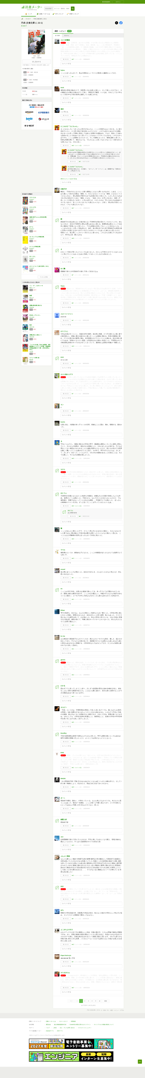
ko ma (63, 636)
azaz (62, 357)
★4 (80, 516)
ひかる (63, 686)
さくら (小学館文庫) (34, 246)
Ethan (63, 610)
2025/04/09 (87, 808)
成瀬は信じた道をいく (35, 335)
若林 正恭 (31, 327)
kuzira (63, 422)
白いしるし (32, 256)
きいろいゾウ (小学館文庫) (36, 236)
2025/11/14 (87, 346)
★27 (73, 59)
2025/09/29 (87, 506)
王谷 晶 (31, 351)
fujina (63, 70)
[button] (72, 9)
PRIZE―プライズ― (34, 315)
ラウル (63, 550)
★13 (73, 506)
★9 (73, 303)
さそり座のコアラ (67, 374)
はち (62, 910)
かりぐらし (64, 331)
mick (62, 87)
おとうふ (64, 493)
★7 (73, 98)
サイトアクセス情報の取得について (104, 1024)
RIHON (63, 778)
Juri (62, 837)
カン (62, 404)
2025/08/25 (87, 558)
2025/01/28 (87, 875)
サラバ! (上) (32, 197)
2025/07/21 (87, 599)
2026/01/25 (87, 145)
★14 (73, 625)
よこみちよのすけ (67, 929)
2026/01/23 (87, 208)
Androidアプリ (50, 1031)
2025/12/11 (86, 275)
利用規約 (73, 1021)
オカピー (64, 707)
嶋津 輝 (31, 359)
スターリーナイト (67, 314)
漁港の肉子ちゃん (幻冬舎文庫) (38, 217)
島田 (62, 109)
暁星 (30, 295)
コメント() (78, 59)
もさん (63, 469)
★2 (80, 174)
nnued (63, 569)
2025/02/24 (87, 845)
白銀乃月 (64, 189)
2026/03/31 (86, 98)
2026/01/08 (86, 257)
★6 (73, 76)
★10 (73, 145)
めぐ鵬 (63, 268)
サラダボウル (65, 973)
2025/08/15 (86, 577)
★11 (73, 599)
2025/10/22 (86, 363)
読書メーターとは (51, 1021)
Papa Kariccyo (66, 955)
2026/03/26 (86, 115)
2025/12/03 (86, 320)
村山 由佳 (31, 317)
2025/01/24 (86, 899)
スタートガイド (63, 1021)
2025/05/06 (87, 722)
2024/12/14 (87, 987)
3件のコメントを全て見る (69, 179)
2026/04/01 (86, 76)
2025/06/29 (87, 649)
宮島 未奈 (31, 336)
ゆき (62, 886)
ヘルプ (48, 1027)
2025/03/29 (86, 825)
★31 (73, 722)
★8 (73, 257)
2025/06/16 (87, 696)
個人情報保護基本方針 (60, 1024)
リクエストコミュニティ (84, 1027)
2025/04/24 (87, 767)
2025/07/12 (87, 625)
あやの (63, 660)
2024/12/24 (86, 961)
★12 (73, 675)
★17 (73, 208)
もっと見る (44, 277)
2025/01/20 (86, 918)
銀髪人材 (64, 819)
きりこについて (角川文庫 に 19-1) (39, 266)
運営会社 (48, 1024)
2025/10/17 (86, 411)
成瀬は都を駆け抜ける (35, 305)
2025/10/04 (87, 458)
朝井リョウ (32, 287)
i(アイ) (31, 227)
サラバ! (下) (32, 207)
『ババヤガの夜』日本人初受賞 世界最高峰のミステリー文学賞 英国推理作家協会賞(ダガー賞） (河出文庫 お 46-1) (39, 347)
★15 (73, 787)
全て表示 (57, 35)
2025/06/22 (87, 674)
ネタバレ (66, 35)
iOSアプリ (60, 1031)
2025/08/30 (87, 539)
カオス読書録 (65, 40)
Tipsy (63, 286)
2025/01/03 (87, 944)
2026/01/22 (87, 238)
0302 (62, 752)
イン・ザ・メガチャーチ (36, 285)
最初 (71, 1001)
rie (61, 588)
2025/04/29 (87, 741)
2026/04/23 (87, 59)
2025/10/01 (86, 482)
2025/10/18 (86, 393)
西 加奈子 (28, 19)
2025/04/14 (87, 787)
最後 (105, 1001)
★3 (73, 115)
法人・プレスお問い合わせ (67, 1027)
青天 (30, 325)
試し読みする (36, 61)
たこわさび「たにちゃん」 (70, 126)
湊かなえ (31, 297)
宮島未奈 (31, 307)
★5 (73, 430)
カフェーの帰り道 (34, 357)
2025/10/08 (86, 430)
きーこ (63, 798)
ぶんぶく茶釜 (65, 856)
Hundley (64, 733)
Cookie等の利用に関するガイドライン (80, 1024)
